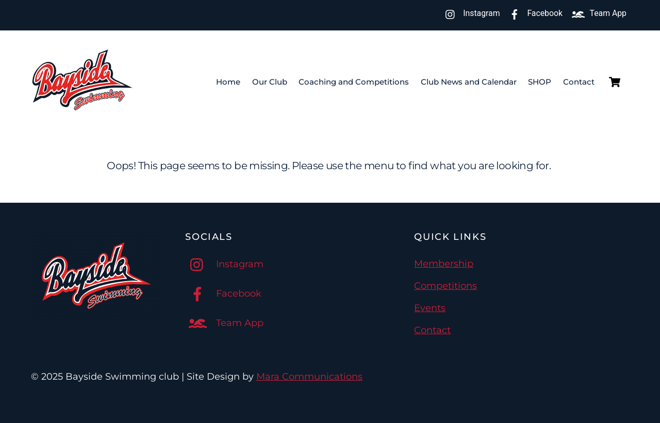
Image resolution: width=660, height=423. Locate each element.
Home (228, 82)
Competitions (445, 285)
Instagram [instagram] (470, 13)
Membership (443, 263)
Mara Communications (309, 376)
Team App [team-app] (596, 13)
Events (430, 308)
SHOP (539, 82)
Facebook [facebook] (533, 13)
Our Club (269, 82)
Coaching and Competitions (354, 82)
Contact (579, 82)
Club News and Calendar (469, 82)
